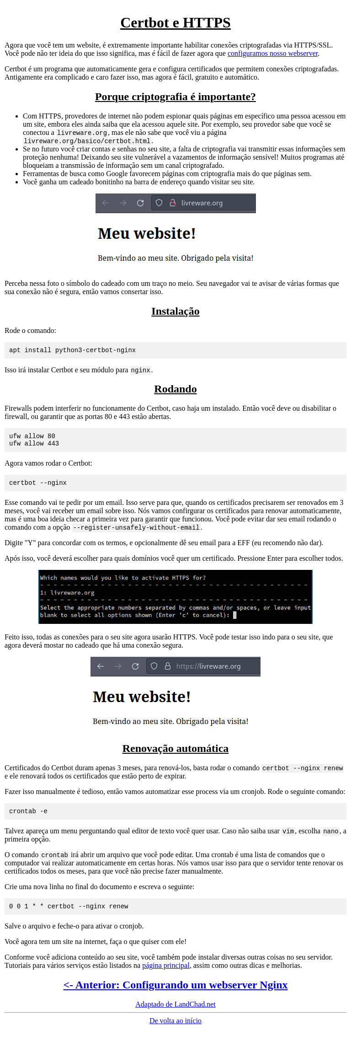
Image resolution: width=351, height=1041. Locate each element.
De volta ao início (175, 1032)
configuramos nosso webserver (273, 53)
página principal (166, 977)
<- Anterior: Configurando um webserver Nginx (175, 996)
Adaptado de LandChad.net (175, 1016)
